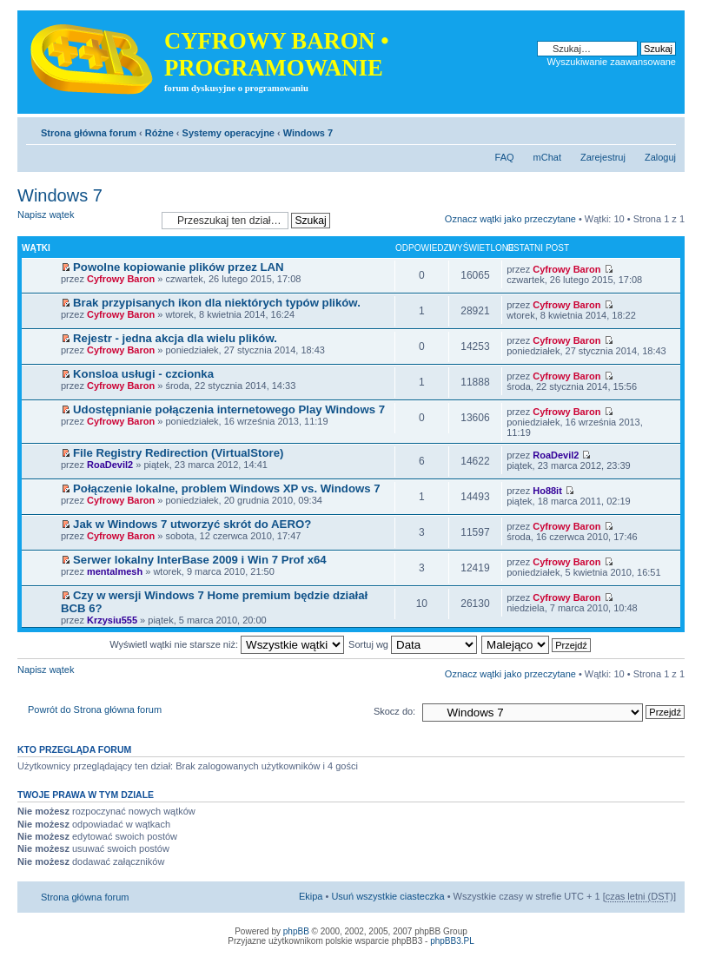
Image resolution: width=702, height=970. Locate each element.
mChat (547, 157)
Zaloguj (660, 157)
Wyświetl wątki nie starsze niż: (226, 644)
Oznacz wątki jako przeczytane (510, 219)
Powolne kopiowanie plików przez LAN (178, 267)
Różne (159, 133)
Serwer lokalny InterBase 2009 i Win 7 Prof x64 (200, 559)
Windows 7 (308, 133)
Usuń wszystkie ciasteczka (387, 896)
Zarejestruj (603, 157)
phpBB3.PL (452, 941)
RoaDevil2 (110, 464)
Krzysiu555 (112, 620)
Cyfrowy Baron (121, 279)
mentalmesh (114, 571)
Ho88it (547, 490)
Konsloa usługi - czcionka (143, 373)
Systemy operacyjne (228, 133)
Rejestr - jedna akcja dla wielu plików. (175, 338)
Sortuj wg (412, 644)
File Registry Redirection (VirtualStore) (178, 452)
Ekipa (311, 896)
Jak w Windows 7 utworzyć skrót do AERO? (192, 524)
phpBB (296, 931)
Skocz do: (394, 711)
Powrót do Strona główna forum (95, 709)
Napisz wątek (85, 220)
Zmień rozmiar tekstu (663, 129)
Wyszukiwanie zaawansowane (611, 61)
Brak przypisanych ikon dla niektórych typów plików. (217, 302)
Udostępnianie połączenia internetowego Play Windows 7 (229, 409)
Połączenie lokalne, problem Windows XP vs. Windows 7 (226, 488)
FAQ (504, 157)
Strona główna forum (88, 133)
